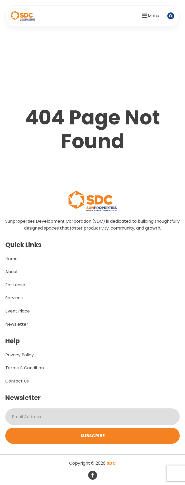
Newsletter (16, 324)
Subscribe (92, 436)
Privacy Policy (19, 355)
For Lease (15, 285)
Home (11, 259)
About (11, 272)
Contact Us (17, 381)
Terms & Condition (24, 368)
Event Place (17, 311)
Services (14, 298)
